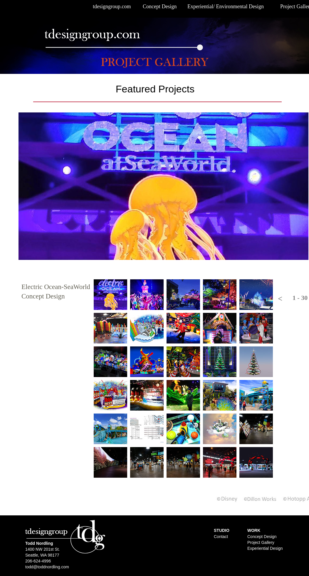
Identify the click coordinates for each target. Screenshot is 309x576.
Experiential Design (265, 548)
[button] (279, 298)
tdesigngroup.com (112, 6)
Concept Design (160, 6)
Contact (221, 536)
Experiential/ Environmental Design (225, 6)
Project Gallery (260, 542)
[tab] (110, 294)
